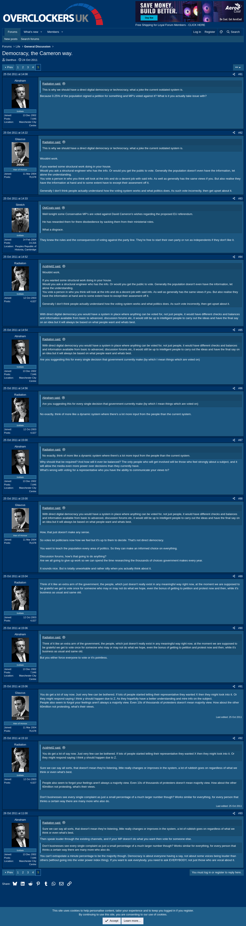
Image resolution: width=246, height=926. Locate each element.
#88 (240, 498)
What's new (31, 31)
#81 (240, 74)
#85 (240, 330)
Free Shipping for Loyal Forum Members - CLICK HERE (170, 25)
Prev (10, 67)
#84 (240, 256)
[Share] (234, 74)
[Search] (232, 32)
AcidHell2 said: (51, 266)
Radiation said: (51, 83)
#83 (240, 198)
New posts (10, 39)
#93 (240, 813)
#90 (240, 628)
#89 (240, 576)
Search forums (30, 39)
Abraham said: (51, 397)
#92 (240, 738)
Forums (12, 31)
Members (53, 31)
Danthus (11, 60)
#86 (240, 388)
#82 (240, 132)
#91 (240, 686)
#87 (240, 440)
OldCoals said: (51, 207)
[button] (41, 32)
